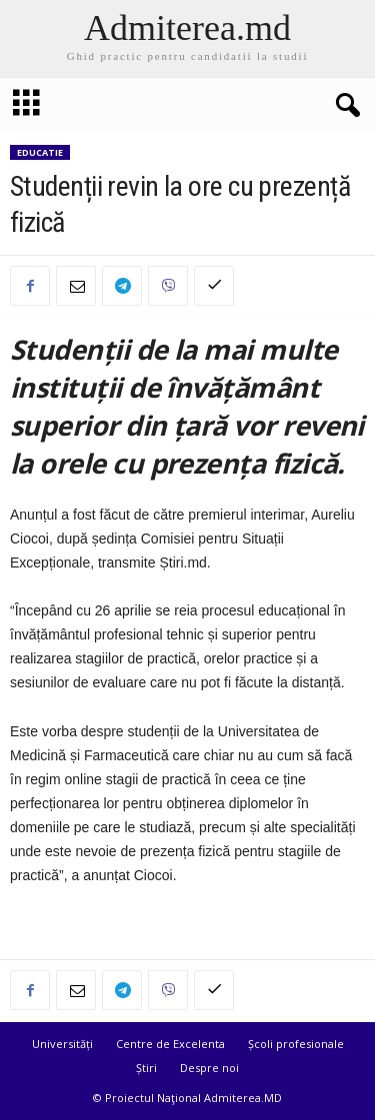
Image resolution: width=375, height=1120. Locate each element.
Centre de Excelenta (170, 1043)
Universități (62, 1043)
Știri (146, 1067)
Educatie (40, 152)
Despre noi (209, 1067)
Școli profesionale (296, 1043)
